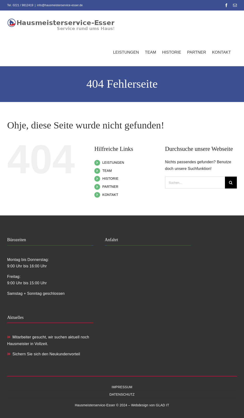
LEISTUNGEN (113, 162)
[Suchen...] (195, 183)
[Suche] (231, 183)
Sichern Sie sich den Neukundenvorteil (43, 354)
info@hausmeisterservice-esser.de (60, 5)
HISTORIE (110, 178)
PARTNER (110, 187)
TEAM (107, 171)
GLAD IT (162, 405)
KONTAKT (110, 195)
